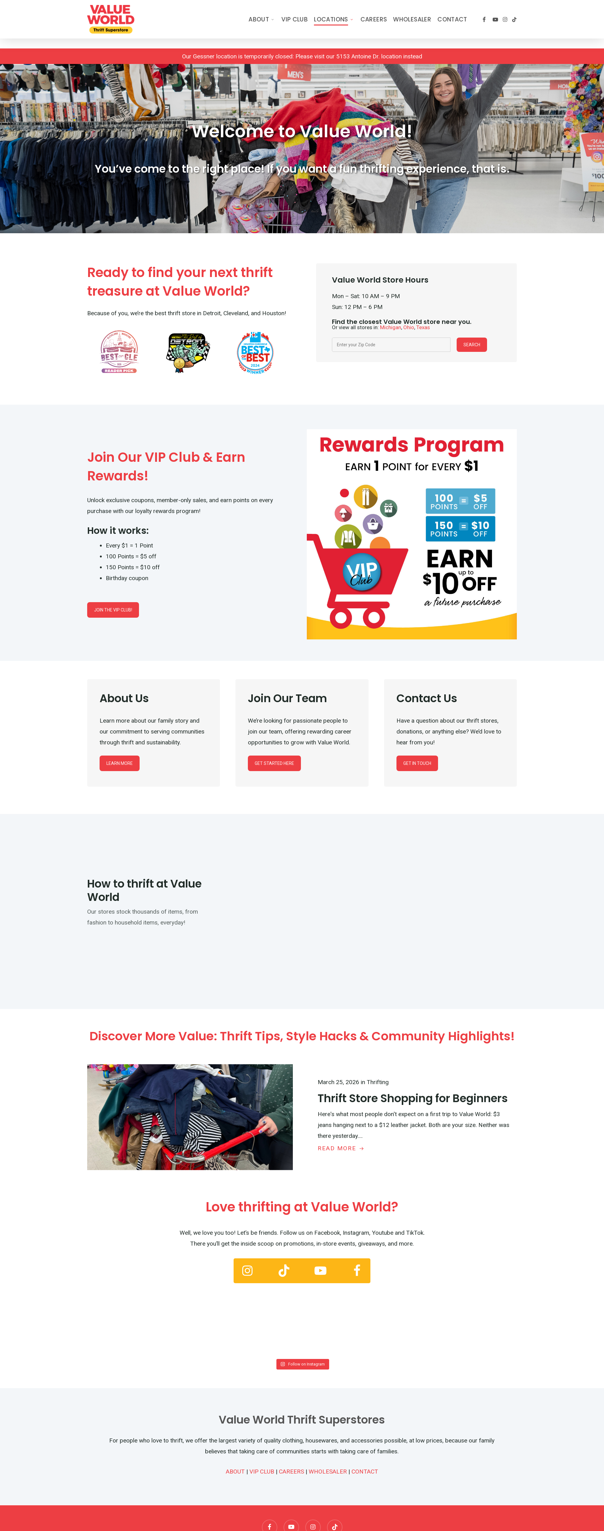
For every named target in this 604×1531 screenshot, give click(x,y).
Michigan (390, 327)
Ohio (408, 327)
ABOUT (235, 1471)
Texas (423, 327)
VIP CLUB (261, 1471)
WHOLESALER (328, 1471)
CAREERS (291, 1471)
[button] (113, 610)
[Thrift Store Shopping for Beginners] (414, 1115)
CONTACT (364, 1471)
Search (471, 344)
